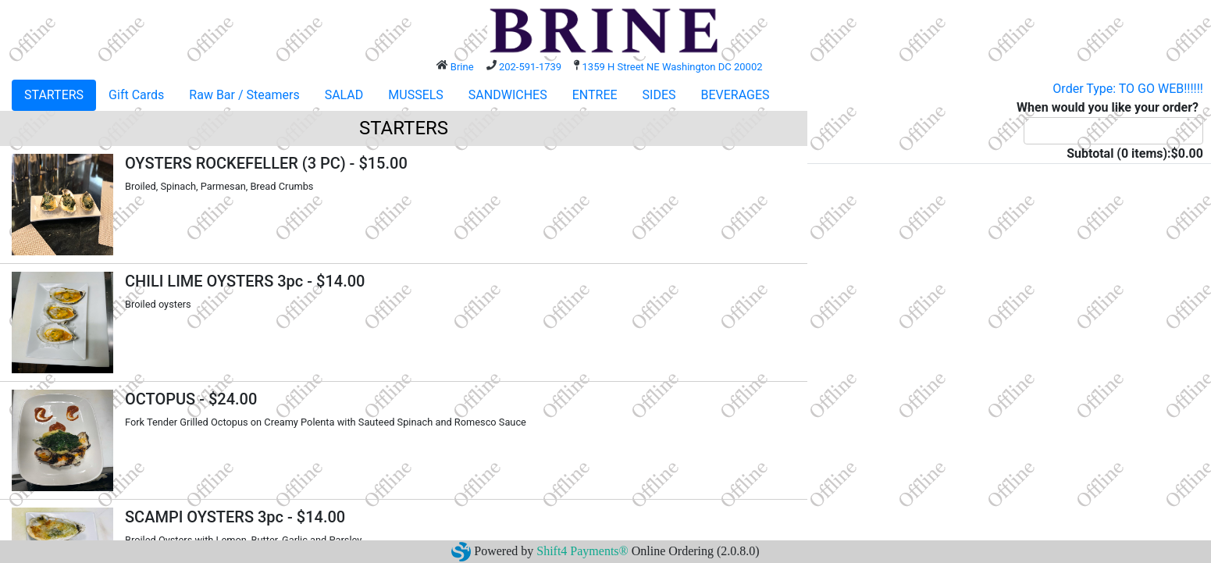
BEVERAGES (735, 94)
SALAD (344, 94)
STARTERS (54, 94)
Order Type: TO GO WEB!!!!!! (1128, 88)
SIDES (659, 94)
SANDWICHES (507, 94)
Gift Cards (136, 94)
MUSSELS (415, 94)
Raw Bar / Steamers (244, 94)
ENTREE (595, 94)
